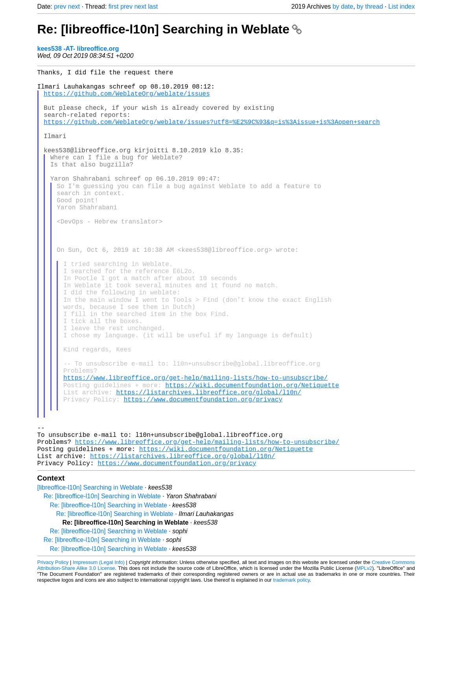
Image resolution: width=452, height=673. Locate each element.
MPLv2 (364, 655)
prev (60, 6)
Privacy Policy (53, 649)
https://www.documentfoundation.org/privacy (203, 472)
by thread (370, 6)
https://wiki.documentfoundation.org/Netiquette (252, 454)
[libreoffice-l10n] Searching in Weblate (90, 574)
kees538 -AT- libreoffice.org (78, 48)
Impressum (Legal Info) (99, 649)
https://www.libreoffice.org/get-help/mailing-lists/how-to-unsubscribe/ (195, 446)
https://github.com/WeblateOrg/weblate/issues (127, 99)
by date (342, 6)
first (114, 6)
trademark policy (291, 667)
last (153, 6)
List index (401, 6)
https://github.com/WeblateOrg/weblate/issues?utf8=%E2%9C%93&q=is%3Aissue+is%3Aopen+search (212, 134)
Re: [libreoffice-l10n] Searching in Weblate (169, 29)
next (74, 6)
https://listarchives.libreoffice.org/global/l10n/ (208, 463)
